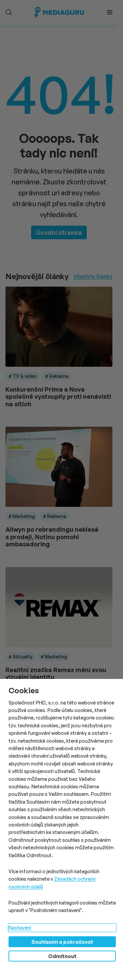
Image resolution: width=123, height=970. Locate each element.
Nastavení (20, 927)
